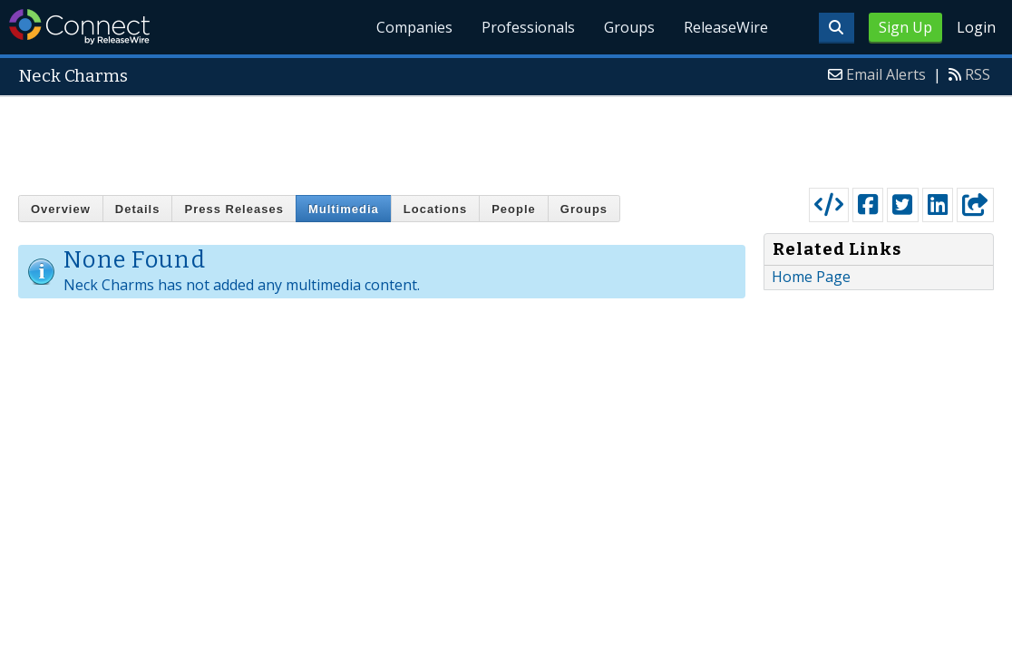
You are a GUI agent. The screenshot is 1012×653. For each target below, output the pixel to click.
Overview (61, 209)
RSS (977, 74)
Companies (414, 27)
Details (138, 209)
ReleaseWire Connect (79, 26)
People (513, 209)
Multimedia (343, 209)
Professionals (528, 27)
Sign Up (905, 27)
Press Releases (233, 209)
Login (976, 27)
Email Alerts (886, 74)
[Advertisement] (506, 138)
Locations (435, 209)
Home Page (811, 277)
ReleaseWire (726, 27)
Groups (629, 27)
